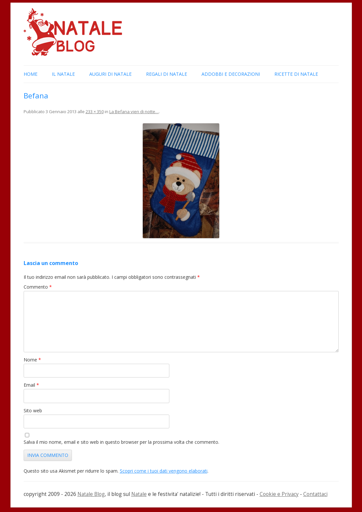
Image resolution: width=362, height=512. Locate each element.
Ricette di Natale (296, 74)
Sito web (33, 410)
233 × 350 (95, 111)
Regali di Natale (166, 74)
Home (30, 74)
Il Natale (63, 74)
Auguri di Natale (110, 74)
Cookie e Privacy (279, 494)
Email (31, 385)
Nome (32, 360)
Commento (38, 287)
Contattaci (315, 494)
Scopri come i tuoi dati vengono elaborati (163, 471)
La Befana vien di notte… (134, 111)
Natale (139, 494)
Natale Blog (91, 494)
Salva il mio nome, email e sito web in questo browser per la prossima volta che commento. (121, 442)
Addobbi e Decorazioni (231, 74)
